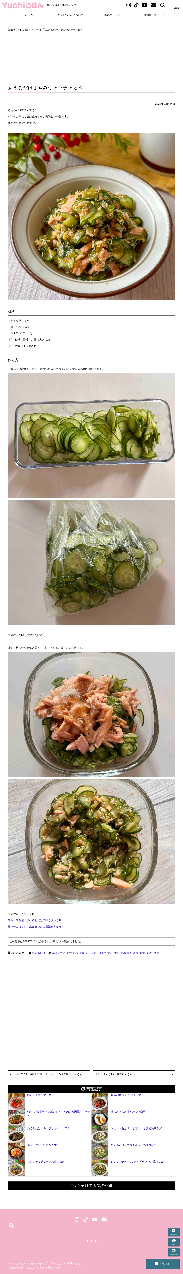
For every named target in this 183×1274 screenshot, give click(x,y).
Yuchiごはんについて (70, 15)
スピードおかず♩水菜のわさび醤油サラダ (136, 1128)
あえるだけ (38, 952)
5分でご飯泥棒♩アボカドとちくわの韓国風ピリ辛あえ (49, 1074)
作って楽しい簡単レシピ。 (63, 5)
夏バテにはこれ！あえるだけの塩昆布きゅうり (36, 926)
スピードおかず (100, 952)
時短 (143, 952)
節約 (149, 952)
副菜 (136, 952)
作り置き (126, 952)
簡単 (156, 952)
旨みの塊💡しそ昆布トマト (127, 1095)
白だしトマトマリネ (39, 1095)
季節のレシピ (112, 15)
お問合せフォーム (154, 15)
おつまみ (72, 952)
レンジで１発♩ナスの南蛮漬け (46, 1161)
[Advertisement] (49, 56)
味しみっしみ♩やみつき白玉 (128, 1111)
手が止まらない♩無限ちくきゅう (115, 1074)
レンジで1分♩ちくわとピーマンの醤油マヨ (137, 1161)
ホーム (29, 15)
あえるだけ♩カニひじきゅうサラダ (48, 1128)
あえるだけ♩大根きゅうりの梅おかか (133, 1145)
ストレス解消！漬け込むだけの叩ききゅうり (34, 920)
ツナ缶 (116, 952)
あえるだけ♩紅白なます (42, 1145)
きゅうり (84, 952)
